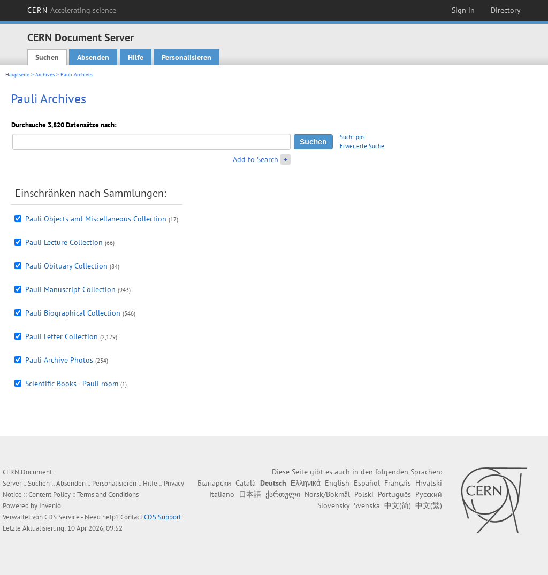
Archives (45, 74)
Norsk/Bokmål (327, 494)
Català (245, 483)
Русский (428, 494)
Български (214, 483)
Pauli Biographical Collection (72, 313)
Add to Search (255, 159)
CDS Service (62, 517)
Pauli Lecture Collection (64, 242)
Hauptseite (17, 74)
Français (397, 483)
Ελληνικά (306, 483)
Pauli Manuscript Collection (70, 289)
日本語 (250, 494)
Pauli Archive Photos (59, 360)
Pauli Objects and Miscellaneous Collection (95, 219)
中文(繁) (428, 505)
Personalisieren (186, 57)
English (337, 483)
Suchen (47, 57)
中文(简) (397, 505)
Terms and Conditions (108, 494)
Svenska (367, 505)
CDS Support (162, 517)
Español (367, 483)
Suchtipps (352, 137)
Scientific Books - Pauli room (71, 383)
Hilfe (135, 57)
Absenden (93, 57)
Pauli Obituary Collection (66, 266)
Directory (506, 10)
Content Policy (49, 494)
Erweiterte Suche (362, 146)
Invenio (50, 505)
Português (394, 494)
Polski (364, 494)
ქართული (282, 494)
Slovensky (333, 505)
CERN (71, 10)
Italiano (221, 494)
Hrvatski (428, 483)
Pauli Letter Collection (61, 336)
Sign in (463, 10)
